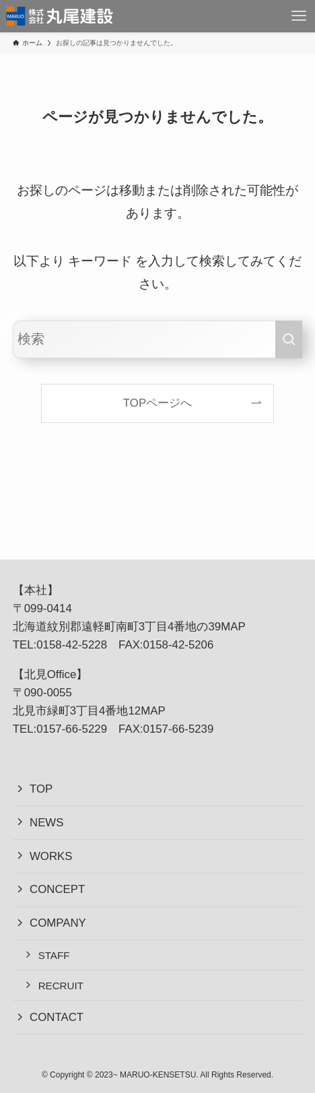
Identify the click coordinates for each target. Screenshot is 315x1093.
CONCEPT (57, 889)
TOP (41, 789)
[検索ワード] (158, 339)
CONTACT (56, 1017)
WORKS (51, 856)
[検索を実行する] (288, 339)
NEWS (47, 822)
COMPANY (58, 923)
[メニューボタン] (299, 16)
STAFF (54, 955)
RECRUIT (60, 985)
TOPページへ (157, 403)
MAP (233, 626)
